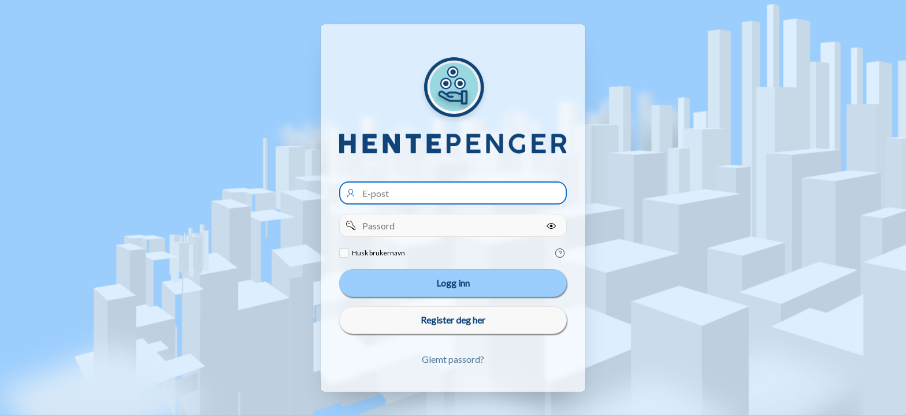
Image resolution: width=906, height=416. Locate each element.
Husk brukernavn (378, 252)
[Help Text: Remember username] (560, 253)
